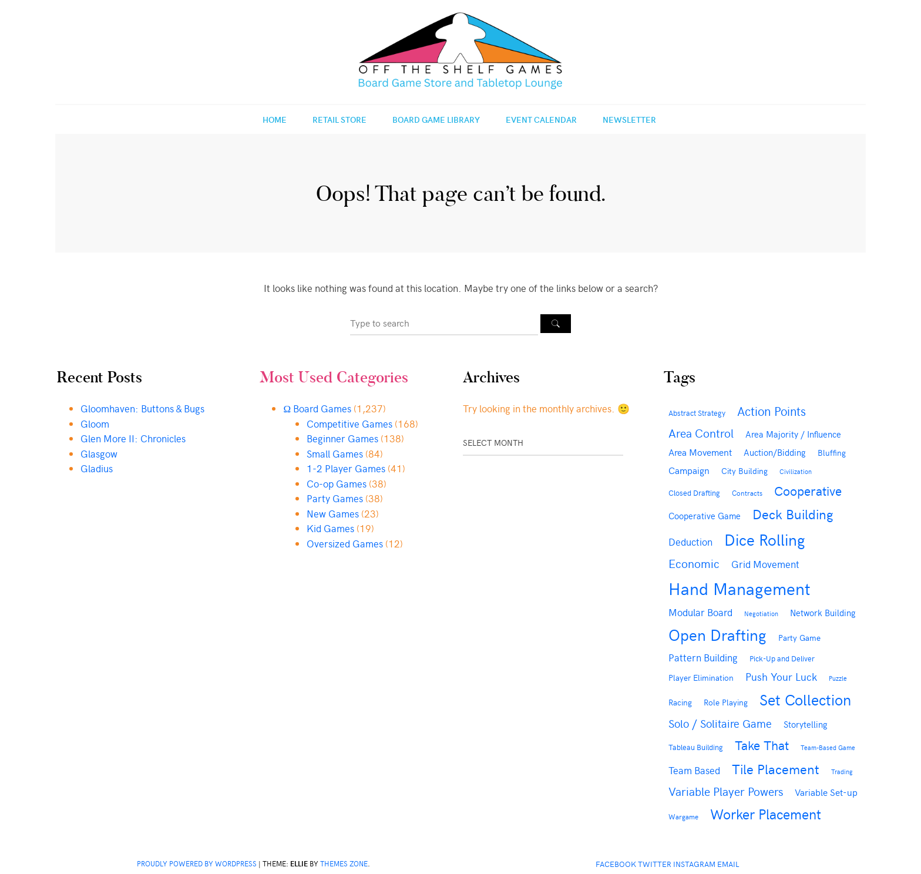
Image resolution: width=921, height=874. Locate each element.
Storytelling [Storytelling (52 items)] (806, 724)
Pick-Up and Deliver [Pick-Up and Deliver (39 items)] (782, 658)
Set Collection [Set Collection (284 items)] (805, 699)
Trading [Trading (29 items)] (842, 771)
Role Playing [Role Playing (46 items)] (726, 702)
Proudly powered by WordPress (197, 863)
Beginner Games (342, 438)
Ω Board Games (317, 408)
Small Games (335, 453)
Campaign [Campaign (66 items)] (689, 469)
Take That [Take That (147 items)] (762, 745)
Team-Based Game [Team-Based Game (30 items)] (828, 747)
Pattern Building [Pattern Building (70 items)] (703, 657)
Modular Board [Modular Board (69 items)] (700, 612)
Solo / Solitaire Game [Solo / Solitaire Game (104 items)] (720, 723)
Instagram (694, 864)
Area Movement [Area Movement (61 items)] (700, 452)
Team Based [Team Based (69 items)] (694, 770)
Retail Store (339, 119)
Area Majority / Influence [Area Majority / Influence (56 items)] (793, 434)
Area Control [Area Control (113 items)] (701, 433)
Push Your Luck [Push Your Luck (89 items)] (781, 676)
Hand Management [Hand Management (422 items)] (739, 588)
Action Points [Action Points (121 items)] (771, 410)
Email (728, 864)
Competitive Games (349, 423)
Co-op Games (337, 483)
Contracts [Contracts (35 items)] (747, 492)
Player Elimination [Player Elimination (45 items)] (701, 677)
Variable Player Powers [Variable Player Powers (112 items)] (725, 791)
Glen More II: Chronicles (133, 438)
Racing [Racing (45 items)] (680, 702)
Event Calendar (541, 119)
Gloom (94, 423)
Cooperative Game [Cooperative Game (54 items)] (704, 516)
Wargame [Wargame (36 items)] (683, 816)
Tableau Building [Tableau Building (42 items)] (695, 747)
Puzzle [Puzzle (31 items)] (838, 678)
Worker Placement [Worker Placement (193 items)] (765, 813)
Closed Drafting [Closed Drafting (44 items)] (694, 492)
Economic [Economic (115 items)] (694, 563)
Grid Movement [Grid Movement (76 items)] (765, 564)
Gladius (96, 468)
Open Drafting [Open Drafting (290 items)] (717, 634)
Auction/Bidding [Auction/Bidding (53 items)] (775, 452)
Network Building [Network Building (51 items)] (823, 612)
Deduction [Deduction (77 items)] (690, 542)
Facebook (616, 864)
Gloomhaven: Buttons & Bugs (142, 408)
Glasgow (98, 453)
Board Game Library (436, 119)
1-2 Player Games (346, 468)
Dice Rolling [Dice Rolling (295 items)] (764, 539)
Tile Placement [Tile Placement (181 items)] (775, 768)
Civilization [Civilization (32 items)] (795, 471)
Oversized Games (345, 543)
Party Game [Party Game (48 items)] (799, 637)
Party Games (335, 498)
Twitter (654, 864)
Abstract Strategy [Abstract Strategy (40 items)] (696, 413)
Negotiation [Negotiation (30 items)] (761, 613)
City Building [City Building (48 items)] (744, 470)
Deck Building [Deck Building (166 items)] (792, 514)
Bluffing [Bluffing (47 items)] (832, 452)
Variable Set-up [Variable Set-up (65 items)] (826, 791)
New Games (333, 513)
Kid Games (330, 528)
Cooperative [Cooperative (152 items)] (808, 490)
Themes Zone (344, 863)
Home (275, 119)
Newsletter (629, 119)
